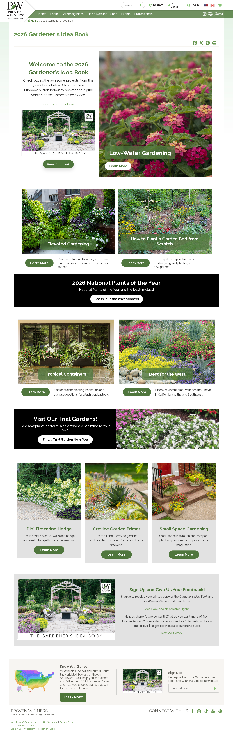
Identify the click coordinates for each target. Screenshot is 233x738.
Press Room (29, 729)
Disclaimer (42, 729)
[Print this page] (214, 43)
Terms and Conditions (23, 725)
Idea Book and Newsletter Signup (167, 609)
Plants (42, 14)
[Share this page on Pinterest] (208, 43)
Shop (113, 14)
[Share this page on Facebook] (195, 43)
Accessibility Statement (46, 722)
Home (34, 20)
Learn (54, 14)
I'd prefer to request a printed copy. (58, 104)
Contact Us (16, 729)
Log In (195, 5)
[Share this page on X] (201, 43)
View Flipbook (58, 164)
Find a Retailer (97, 14)
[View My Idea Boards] (213, 14)
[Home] (15, 11)
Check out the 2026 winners (116, 299)
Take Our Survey (171, 632)
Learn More (118, 166)
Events (126, 14)
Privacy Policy (66, 722)
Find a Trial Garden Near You (65, 439)
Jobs (52, 729)
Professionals (143, 14)
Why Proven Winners (21, 722)
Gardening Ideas (73, 14)
